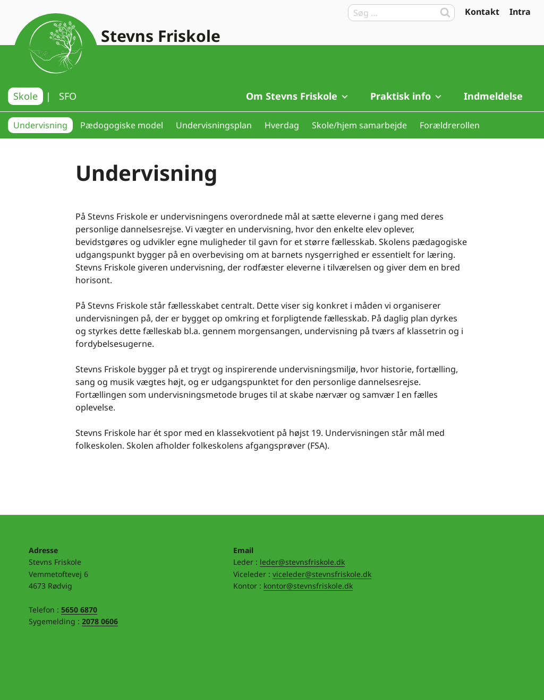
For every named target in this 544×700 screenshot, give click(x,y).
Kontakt (482, 12)
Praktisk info (406, 96)
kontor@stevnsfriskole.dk (308, 586)
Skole (25, 96)
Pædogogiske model (121, 125)
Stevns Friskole (160, 36)
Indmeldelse (493, 96)
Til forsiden (55, 55)
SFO (67, 96)
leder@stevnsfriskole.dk (302, 562)
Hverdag (282, 125)
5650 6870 (79, 610)
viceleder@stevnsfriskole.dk (322, 574)
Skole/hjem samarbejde (359, 125)
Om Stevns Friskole (298, 96)
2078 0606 (100, 621)
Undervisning (40, 125)
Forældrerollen (450, 125)
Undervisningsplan (214, 125)
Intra (520, 12)
